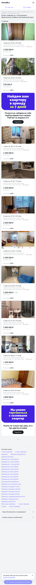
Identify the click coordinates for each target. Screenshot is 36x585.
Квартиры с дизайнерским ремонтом (13, 496)
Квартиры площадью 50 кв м (10, 494)
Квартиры (4, 454)
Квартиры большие (7, 457)
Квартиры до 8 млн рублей (9, 479)
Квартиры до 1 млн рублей (9, 459)
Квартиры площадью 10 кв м (10, 486)
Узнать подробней (9, 577)
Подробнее (18, 122)
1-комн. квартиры (23, 504)
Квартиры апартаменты (18, 454)
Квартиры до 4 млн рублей (9, 471)
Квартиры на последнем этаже (11, 484)
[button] (18, 512)
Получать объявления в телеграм (18, 582)
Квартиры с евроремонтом (9, 499)
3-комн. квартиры (14, 506)
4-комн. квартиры (6, 452)
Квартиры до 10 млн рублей (10, 462)
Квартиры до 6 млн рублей (9, 476)
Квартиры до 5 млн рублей (9, 474)
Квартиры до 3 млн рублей (9, 469)
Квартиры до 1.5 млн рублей (10, 464)
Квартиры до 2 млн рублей (9, 466)
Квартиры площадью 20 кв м (10, 491)
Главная (4, 12)
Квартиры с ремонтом (8, 501)
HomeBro (5, 2)
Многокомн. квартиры (8, 504)
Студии (3, 506)
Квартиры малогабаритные (10, 481)
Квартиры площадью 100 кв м (10, 489)
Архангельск (12, 12)
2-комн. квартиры (20, 452)
